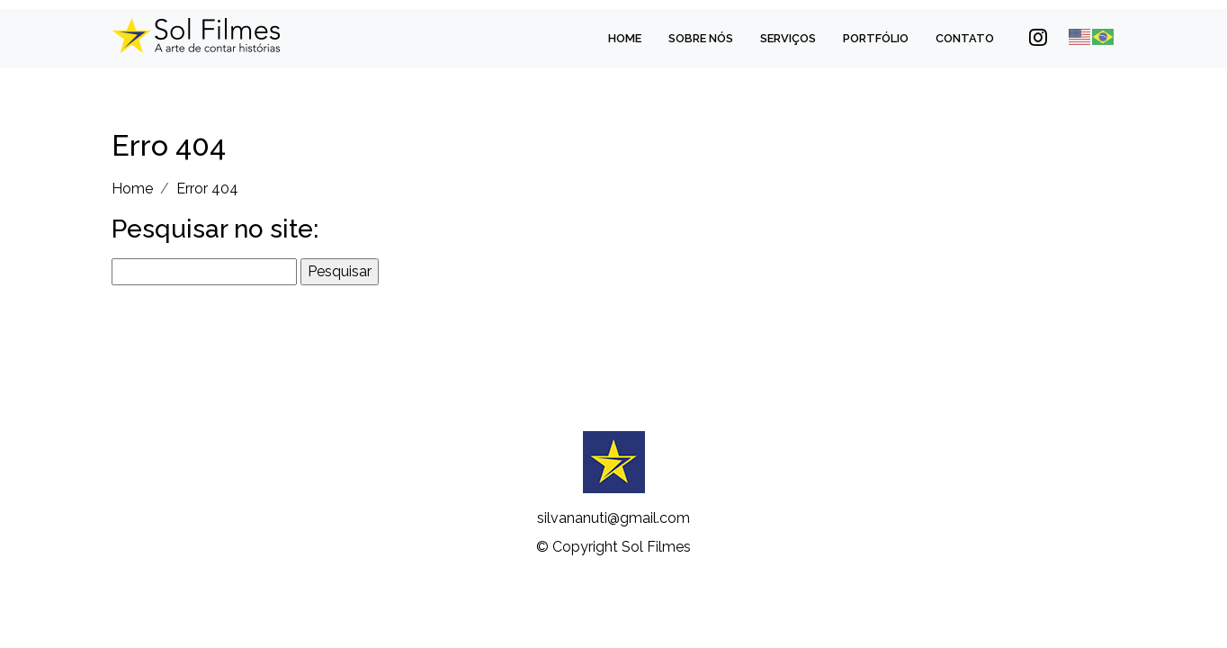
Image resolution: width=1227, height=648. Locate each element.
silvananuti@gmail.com (613, 517)
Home (624, 38)
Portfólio (876, 38)
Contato (965, 38)
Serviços (788, 38)
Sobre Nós (700, 38)
